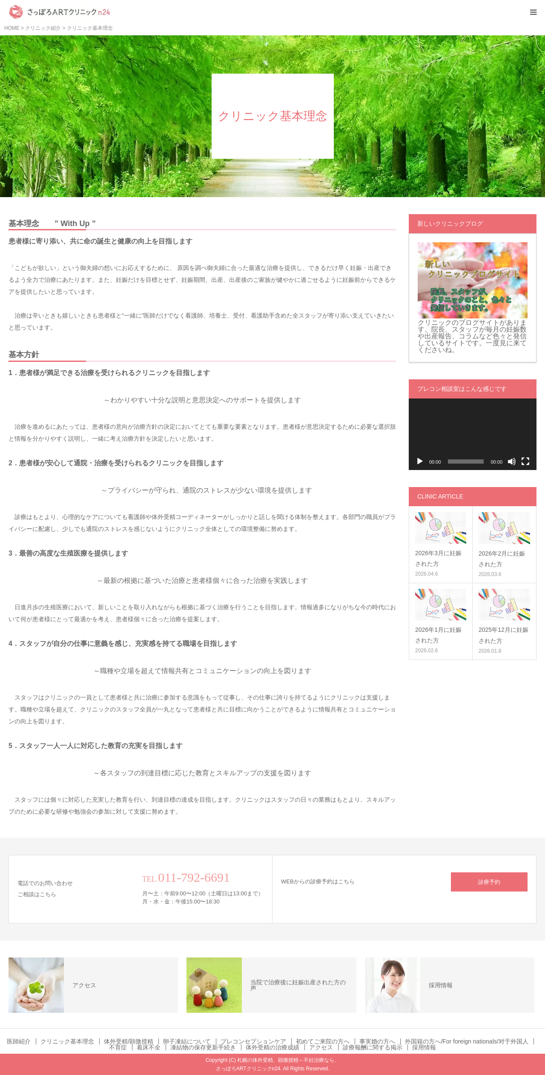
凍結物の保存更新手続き (203, 1047)
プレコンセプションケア (253, 1041)
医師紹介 (19, 1041)
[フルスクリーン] (525, 461)
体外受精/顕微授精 (128, 1041)
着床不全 (149, 1047)
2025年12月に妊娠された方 (503, 635)
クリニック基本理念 (67, 1041)
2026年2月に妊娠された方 (502, 559)
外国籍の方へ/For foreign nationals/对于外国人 (466, 1041)
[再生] (420, 461)
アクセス (321, 1047)
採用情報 (424, 1047)
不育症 (118, 1047)
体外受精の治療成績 (272, 1047)
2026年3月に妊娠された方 (438, 558)
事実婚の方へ (377, 1041)
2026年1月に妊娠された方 (438, 635)
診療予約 (489, 882)
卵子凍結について (187, 1041)
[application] (472, 434)
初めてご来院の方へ (323, 1041)
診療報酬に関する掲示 (372, 1047)
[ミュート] (512, 461)
